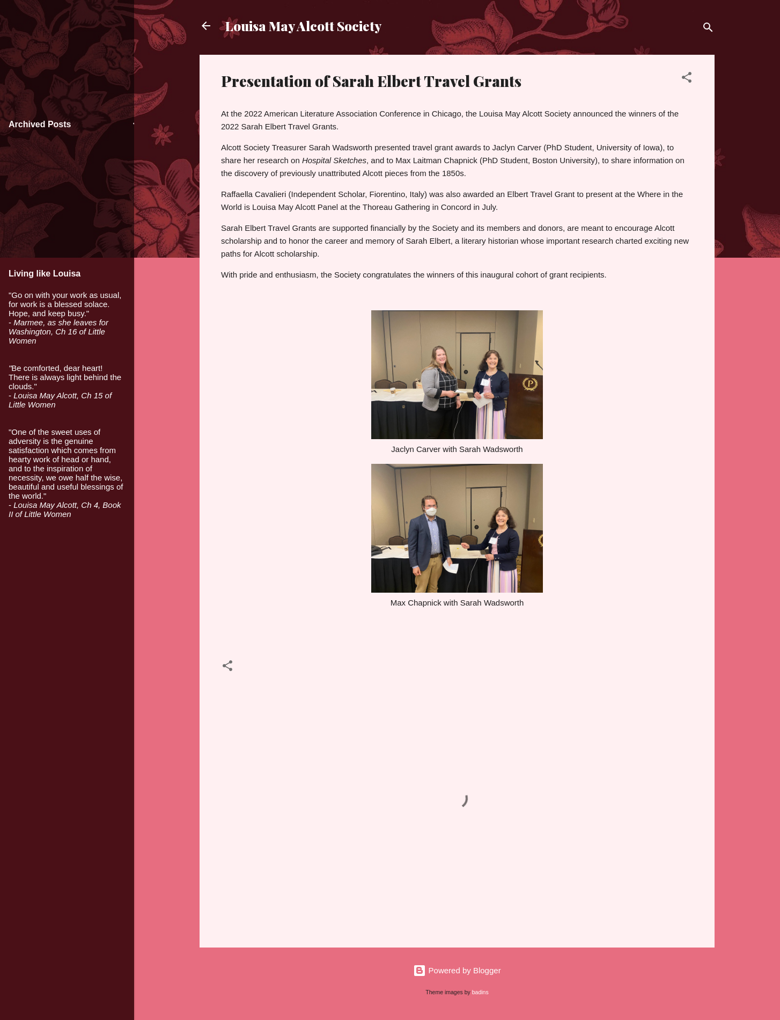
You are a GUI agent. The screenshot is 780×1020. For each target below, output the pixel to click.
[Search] (708, 29)
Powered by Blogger (457, 970)
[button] (686, 79)
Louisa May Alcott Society (303, 25)
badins (480, 992)
